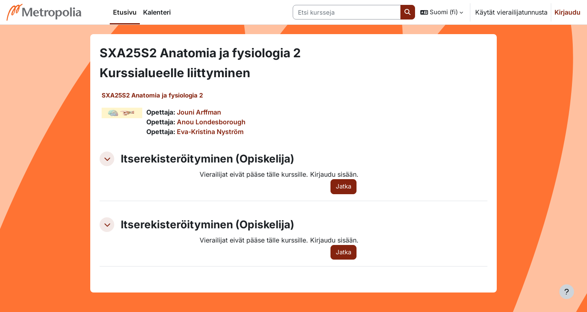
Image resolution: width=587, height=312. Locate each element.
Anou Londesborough (211, 122)
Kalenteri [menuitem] (157, 12)
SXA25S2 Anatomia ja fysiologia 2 (152, 95)
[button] (441, 12)
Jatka (343, 186)
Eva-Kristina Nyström (210, 132)
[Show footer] (566, 291)
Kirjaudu (567, 12)
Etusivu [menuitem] (125, 12)
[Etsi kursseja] (347, 12)
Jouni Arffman (199, 112)
